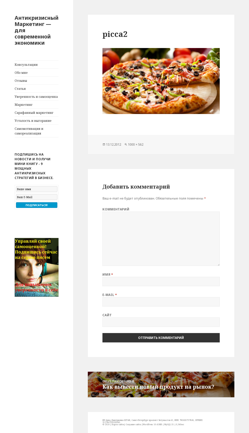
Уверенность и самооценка (36, 96)
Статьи (20, 88)
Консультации (26, 64)
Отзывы (21, 80)
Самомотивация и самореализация (29, 131)
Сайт (107, 315)
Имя (107, 274)
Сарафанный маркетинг (34, 112)
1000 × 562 (135, 144)
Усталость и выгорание (33, 120)
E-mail (109, 295)
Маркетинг (24, 104)
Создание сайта (133, 424)
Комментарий (115, 209)
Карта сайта (118, 424)
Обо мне (21, 72)
